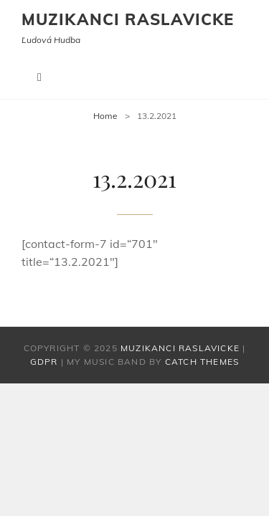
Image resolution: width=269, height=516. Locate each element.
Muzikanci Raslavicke (128, 19)
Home (105, 115)
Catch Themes (202, 361)
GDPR (44, 361)
